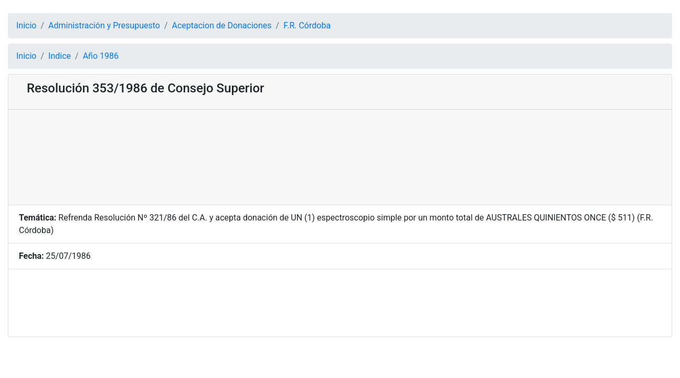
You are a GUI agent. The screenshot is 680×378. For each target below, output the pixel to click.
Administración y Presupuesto (104, 25)
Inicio (26, 25)
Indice (59, 56)
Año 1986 (101, 56)
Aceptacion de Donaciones (222, 25)
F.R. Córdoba (307, 25)
